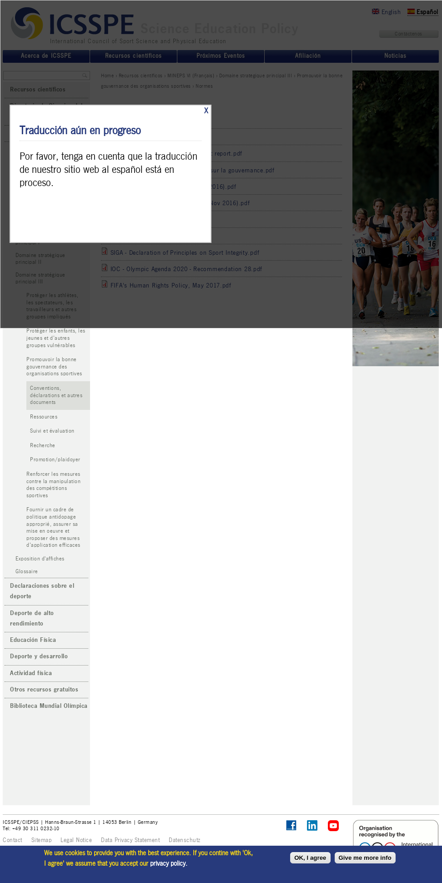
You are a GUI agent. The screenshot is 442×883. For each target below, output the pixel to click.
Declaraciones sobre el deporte (42, 591)
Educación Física (33, 640)
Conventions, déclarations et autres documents (56, 395)
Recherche (42, 446)
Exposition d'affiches (40, 559)
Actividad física (31, 673)
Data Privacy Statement (130, 840)
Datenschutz (185, 840)
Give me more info (365, 857)
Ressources (43, 417)
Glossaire (26, 572)
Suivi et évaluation (52, 431)
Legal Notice (76, 840)
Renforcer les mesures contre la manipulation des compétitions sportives (53, 485)
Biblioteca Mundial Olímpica (49, 706)
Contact (12, 840)
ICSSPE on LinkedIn (312, 826)
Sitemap (41, 840)
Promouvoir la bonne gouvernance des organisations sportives (54, 367)
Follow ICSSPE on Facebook (291, 825)
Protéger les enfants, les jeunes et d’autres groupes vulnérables (55, 338)
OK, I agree (310, 857)
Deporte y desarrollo (39, 656)
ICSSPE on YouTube (333, 826)
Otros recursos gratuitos (44, 689)
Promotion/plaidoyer (55, 460)
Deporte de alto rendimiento (32, 618)
